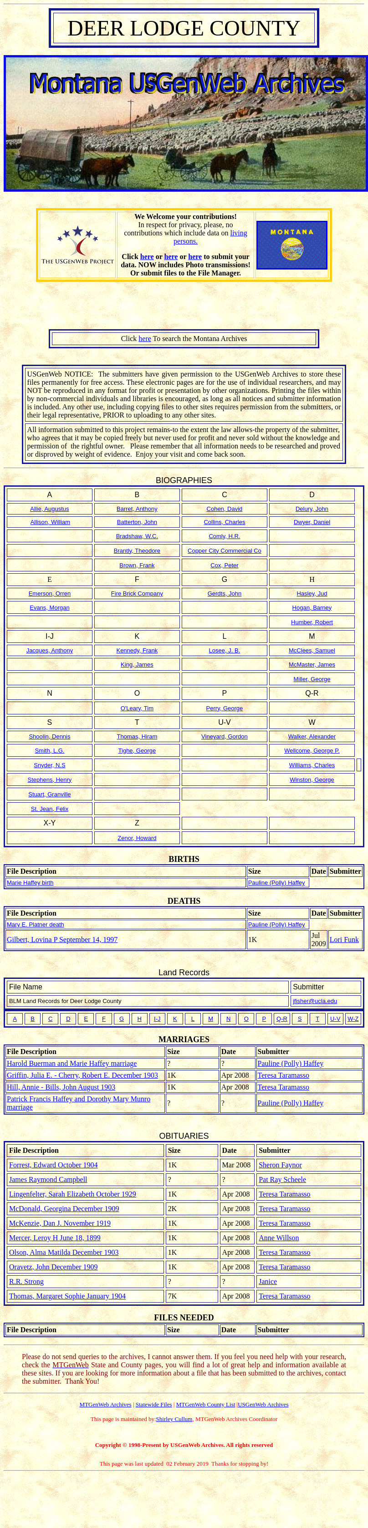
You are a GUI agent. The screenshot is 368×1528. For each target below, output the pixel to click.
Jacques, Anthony (49, 650)
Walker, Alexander (312, 736)
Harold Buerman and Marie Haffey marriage (72, 1063)
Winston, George (312, 779)
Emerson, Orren (50, 593)
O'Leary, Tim (137, 708)
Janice (268, 1281)
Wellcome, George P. (312, 750)
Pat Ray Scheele (282, 1179)
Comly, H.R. (224, 536)
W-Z (353, 1018)
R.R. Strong (26, 1281)
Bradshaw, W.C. (137, 536)
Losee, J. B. (224, 650)
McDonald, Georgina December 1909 (64, 1208)
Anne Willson (279, 1238)
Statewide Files (154, 1404)
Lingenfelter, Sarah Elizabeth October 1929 (72, 1194)
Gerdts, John (224, 593)
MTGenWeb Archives (106, 1404)
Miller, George (312, 679)
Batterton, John (137, 522)
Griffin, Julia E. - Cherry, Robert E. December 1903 (82, 1075)
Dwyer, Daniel (312, 522)
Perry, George (224, 708)
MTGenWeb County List (205, 1404)
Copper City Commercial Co (224, 550)
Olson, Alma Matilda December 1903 (63, 1252)
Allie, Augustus (49, 508)
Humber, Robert (312, 622)
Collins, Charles (224, 522)
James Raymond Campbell (48, 1179)
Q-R (281, 1018)
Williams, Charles (312, 765)
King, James (137, 664)
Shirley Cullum (174, 1419)
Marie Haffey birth (30, 882)
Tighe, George (137, 750)
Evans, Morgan (49, 607)
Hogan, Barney (312, 607)
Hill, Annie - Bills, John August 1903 (61, 1087)
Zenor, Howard (137, 838)
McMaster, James (312, 664)
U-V (335, 1018)
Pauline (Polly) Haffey (276, 882)
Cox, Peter (224, 565)
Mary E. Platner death (35, 924)
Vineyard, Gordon (224, 736)
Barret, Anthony (137, 508)
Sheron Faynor (280, 1165)
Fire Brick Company (137, 593)
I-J (157, 1018)
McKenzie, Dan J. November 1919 (60, 1223)
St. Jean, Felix (49, 808)
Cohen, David (225, 508)
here (147, 256)
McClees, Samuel (312, 650)
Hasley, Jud (311, 593)
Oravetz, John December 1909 (53, 1267)
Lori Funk (344, 939)
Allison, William (50, 522)
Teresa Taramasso (283, 1075)
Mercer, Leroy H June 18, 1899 (55, 1238)
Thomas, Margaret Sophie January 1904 (67, 1296)
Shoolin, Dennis (49, 736)
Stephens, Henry (50, 779)
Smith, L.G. (49, 750)
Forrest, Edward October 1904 (53, 1165)
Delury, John (312, 508)
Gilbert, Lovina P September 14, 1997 (62, 939)
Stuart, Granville (49, 794)
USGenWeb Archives (263, 1404)
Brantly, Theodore (137, 550)
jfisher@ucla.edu (315, 1001)
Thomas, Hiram (137, 736)
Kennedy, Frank (137, 650)
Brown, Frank (136, 565)
